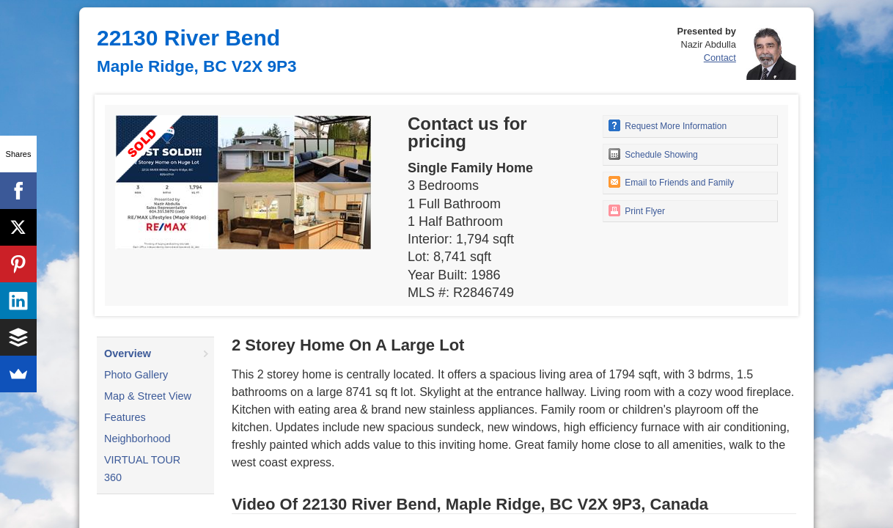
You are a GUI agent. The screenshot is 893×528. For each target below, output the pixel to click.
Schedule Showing (653, 154)
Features (125, 417)
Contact (720, 57)
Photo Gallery (136, 375)
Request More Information (668, 125)
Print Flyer (637, 210)
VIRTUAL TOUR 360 (142, 468)
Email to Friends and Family (671, 182)
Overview (127, 353)
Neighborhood (137, 438)
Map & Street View (147, 396)
